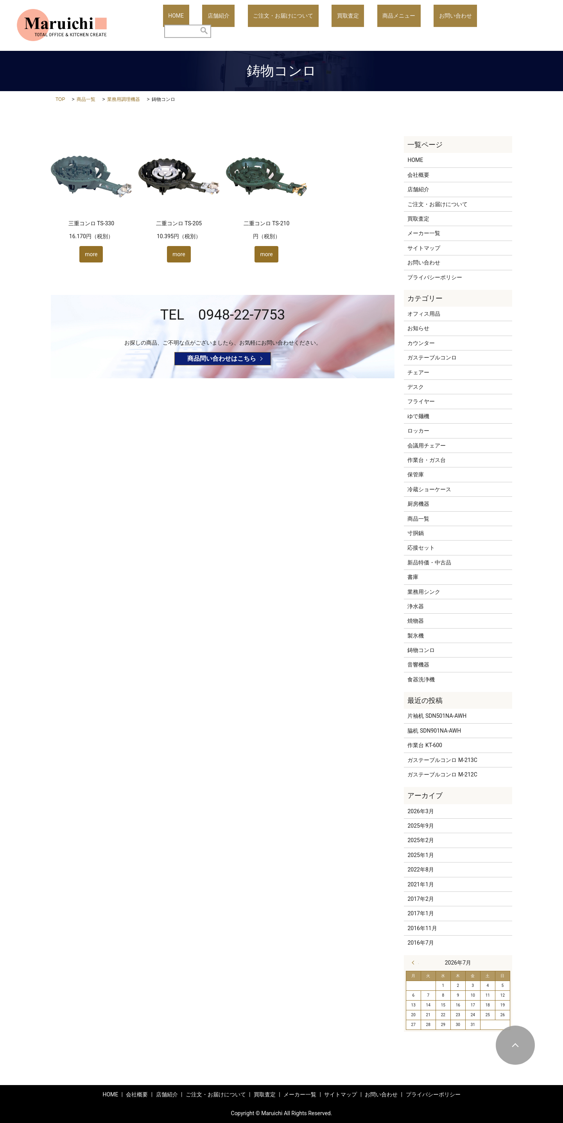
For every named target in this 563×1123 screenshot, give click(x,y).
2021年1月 (420, 884)
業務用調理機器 (123, 99)
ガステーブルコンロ (432, 357)
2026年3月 (420, 811)
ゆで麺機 (418, 416)
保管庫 (415, 474)
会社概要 (418, 175)
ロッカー (418, 431)
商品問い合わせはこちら (221, 358)
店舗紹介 (266, 25)
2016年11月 (422, 928)
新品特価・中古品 (429, 562)
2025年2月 (420, 840)
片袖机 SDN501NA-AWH (436, 716)
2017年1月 (420, 913)
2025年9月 (420, 826)
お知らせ (418, 328)
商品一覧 (86, 99)
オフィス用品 (423, 314)
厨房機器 (418, 504)
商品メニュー (414, 25)
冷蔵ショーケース (429, 489)
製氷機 (415, 635)
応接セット (421, 547)
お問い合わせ (460, 25)
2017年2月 (420, 899)
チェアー (418, 372)
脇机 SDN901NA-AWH (434, 731)
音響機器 (418, 664)
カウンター (421, 343)
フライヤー (421, 401)
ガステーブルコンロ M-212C (442, 774)
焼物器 (415, 621)
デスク (415, 387)
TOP (60, 99)
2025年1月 (420, 855)
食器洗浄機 (421, 679)
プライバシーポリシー (434, 277)
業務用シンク (423, 592)
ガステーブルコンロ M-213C (442, 760)
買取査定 (374, 25)
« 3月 (415, 962)
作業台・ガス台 (426, 460)
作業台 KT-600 (424, 745)
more (91, 254)
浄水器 (415, 606)
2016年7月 (420, 943)
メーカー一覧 (423, 233)
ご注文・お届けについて (320, 25)
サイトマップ (423, 248)
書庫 (412, 577)
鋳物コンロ (421, 650)
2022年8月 (420, 869)
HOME (234, 25)
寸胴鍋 (415, 533)
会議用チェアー (426, 445)
